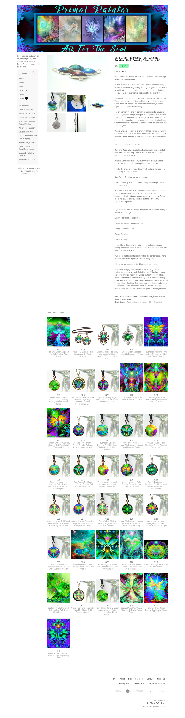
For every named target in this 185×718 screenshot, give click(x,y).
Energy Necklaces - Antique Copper (129, 218)
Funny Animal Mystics (28, 117)
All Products (24, 106)
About (21, 82)
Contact (22, 94)
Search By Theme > (27, 160)
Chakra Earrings (121, 240)
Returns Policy (140, 683)
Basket (22, 98)
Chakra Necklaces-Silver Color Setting (148, 302)
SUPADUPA (156, 703)
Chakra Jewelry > (26, 132)
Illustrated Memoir (26, 109)
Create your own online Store (154, 706)
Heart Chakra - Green (123, 302)
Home (21, 79)
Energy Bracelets (121, 234)
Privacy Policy (125, 683)
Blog (21, 86)
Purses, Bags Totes (27, 142)
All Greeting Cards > (27, 128)
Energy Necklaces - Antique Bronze (129, 223)
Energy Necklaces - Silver (125, 229)
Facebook (23, 90)
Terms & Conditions (157, 683)
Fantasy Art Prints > (27, 113)
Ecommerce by (159, 700)
